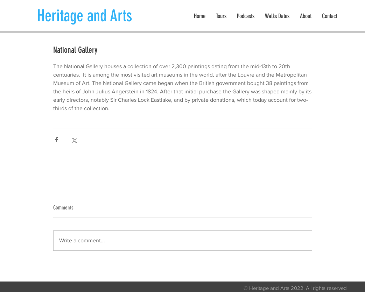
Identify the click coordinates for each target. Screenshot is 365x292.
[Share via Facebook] (56, 139)
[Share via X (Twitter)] (73, 139)
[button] (221, 16)
